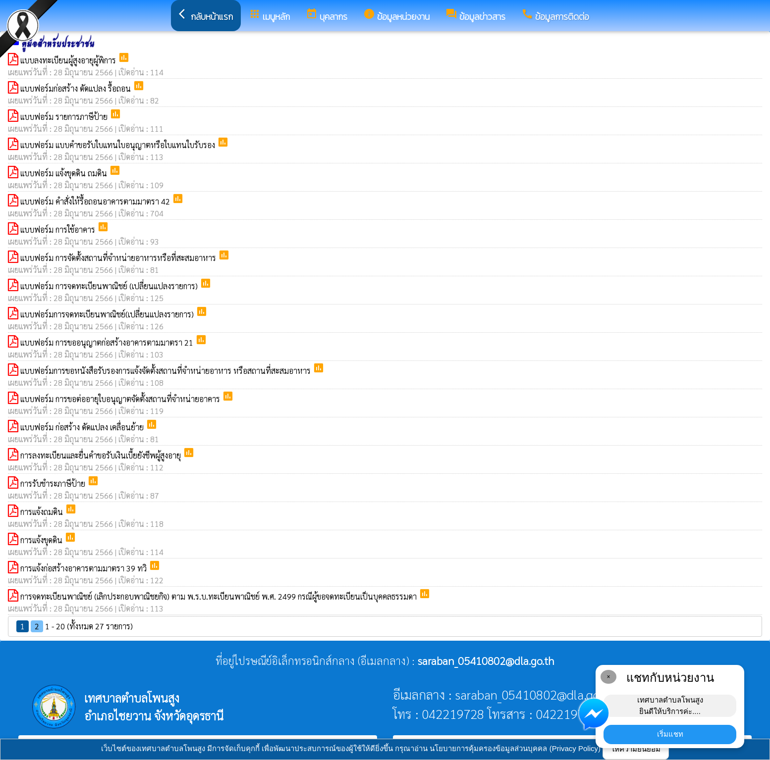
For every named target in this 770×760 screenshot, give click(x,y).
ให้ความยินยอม (635, 749)
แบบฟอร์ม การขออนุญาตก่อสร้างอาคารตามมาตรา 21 (107, 342)
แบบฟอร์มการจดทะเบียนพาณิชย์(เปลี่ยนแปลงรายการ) (108, 314)
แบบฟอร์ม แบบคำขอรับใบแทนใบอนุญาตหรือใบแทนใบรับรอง (118, 145)
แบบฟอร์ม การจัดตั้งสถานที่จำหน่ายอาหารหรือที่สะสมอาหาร (119, 258)
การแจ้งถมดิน (42, 512)
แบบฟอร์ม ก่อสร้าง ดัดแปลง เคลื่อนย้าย (83, 427)
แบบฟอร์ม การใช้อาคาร (58, 229)
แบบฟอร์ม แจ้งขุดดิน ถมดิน (64, 173)
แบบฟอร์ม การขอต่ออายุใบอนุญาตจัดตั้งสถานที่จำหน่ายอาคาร (121, 399)
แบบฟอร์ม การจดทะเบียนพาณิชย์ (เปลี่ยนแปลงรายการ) (110, 286)
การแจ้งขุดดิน (42, 540)
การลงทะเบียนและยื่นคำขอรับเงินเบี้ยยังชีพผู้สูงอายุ (101, 455)
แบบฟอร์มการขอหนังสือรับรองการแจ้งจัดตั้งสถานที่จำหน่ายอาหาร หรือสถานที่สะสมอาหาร (166, 370)
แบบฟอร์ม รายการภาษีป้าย (65, 116)
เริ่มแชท (670, 734)
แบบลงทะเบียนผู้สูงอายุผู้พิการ (69, 60)
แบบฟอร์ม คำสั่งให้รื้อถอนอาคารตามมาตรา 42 (96, 201)
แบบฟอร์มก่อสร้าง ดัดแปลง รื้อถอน (76, 88)
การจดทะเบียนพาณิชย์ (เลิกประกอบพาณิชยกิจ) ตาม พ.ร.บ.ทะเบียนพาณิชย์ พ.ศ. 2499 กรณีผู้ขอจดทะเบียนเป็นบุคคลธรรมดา (219, 596)
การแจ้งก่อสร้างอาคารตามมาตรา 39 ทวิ (84, 568)
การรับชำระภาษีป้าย (53, 483)
